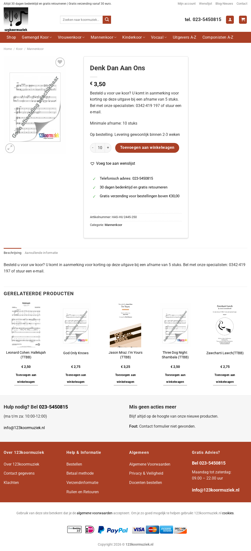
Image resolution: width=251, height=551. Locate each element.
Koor (19, 49)
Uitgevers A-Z (185, 37)
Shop (11, 37)
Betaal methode (80, 473)
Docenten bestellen (145, 482)
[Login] (230, 20)
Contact (242, 3)
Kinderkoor (133, 37)
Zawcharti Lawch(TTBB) (225, 353)
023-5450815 (53, 407)
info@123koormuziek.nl (24, 427)
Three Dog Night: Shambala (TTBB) (175, 355)
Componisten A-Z (218, 37)
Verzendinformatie (82, 482)
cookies (228, 513)
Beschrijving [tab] (12, 253)
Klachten (11, 482)
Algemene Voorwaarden (149, 464)
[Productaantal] (100, 148)
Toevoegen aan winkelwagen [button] (26, 378)
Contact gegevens (19, 473)
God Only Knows (75, 353)
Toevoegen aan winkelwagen (147, 147)
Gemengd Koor (37, 37)
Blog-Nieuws (224, 3)
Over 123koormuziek (21, 464)
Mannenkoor (104, 37)
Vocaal (159, 37)
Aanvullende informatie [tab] (41, 253)
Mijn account (187, 3)
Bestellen (74, 464)
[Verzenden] (107, 20)
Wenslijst (205, 3)
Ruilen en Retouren (82, 492)
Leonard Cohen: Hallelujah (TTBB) (26, 355)
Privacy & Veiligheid (146, 473)
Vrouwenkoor (71, 37)
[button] (112, 163)
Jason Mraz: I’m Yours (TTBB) (125, 355)
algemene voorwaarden (95, 513)
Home (8, 49)
